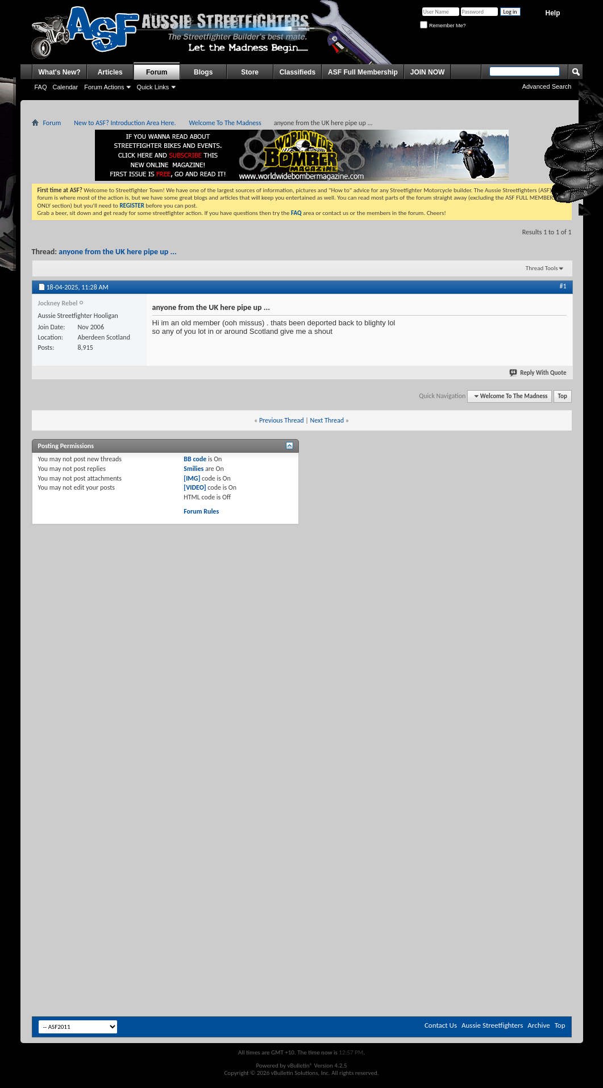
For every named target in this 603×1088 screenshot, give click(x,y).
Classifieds (297, 72)
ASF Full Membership (363, 72)
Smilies (193, 469)
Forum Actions (104, 87)
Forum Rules (201, 511)
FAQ (41, 87)
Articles (110, 72)
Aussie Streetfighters (492, 1025)
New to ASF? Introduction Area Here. (125, 123)
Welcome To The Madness (225, 123)
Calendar (65, 87)
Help (552, 13)
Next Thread (327, 420)
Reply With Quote (538, 373)
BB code (195, 459)
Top (562, 396)
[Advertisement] (301, 609)
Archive (538, 1025)
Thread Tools (542, 268)
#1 (562, 286)
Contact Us (441, 1025)
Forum (156, 72)
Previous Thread (281, 420)
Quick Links (152, 87)
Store (250, 72)
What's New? (60, 72)
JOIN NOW (427, 72)
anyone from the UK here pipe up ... (117, 252)
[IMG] (192, 478)
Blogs (203, 72)
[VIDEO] (195, 487)
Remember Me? (442, 25)
